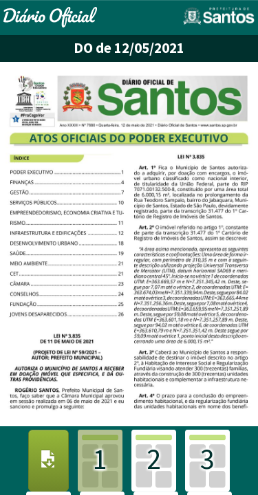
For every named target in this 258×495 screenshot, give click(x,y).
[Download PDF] (48, 461)
